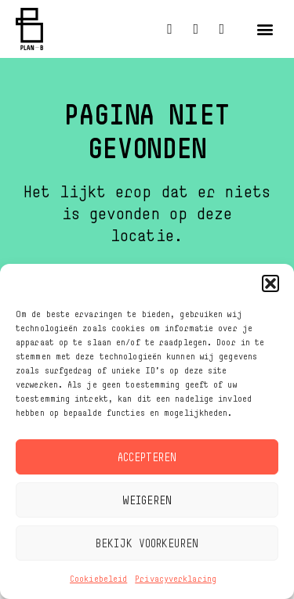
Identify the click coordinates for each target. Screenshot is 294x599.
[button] (270, 283)
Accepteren (147, 457)
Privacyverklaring (175, 578)
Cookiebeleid (98, 578)
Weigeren (147, 500)
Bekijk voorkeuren (147, 543)
